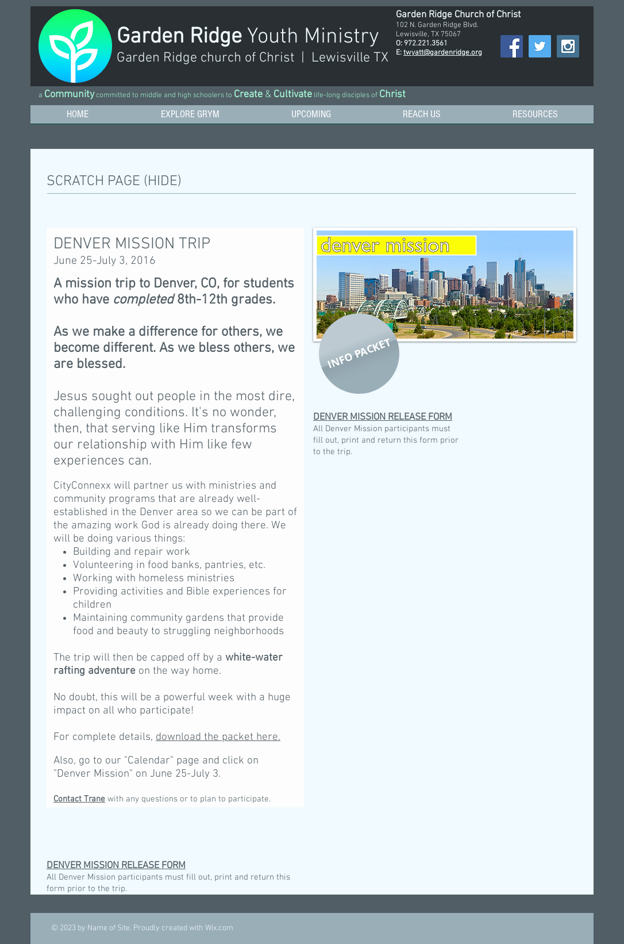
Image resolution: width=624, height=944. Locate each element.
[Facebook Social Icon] (511, 46)
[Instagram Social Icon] (568, 46)
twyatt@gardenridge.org (442, 52)
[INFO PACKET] (359, 354)
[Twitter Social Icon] (540, 46)
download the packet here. (218, 737)
